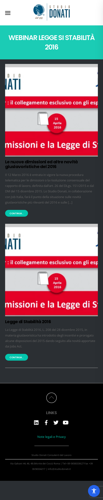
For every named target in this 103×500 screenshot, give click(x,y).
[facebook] (46, 422)
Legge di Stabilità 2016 (28, 322)
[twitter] (56, 422)
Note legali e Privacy (51, 437)
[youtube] (65, 422)
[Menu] (7, 12)
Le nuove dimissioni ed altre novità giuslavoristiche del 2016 (41, 164)
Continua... (16, 213)
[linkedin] (36, 422)
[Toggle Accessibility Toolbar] (94, 491)
